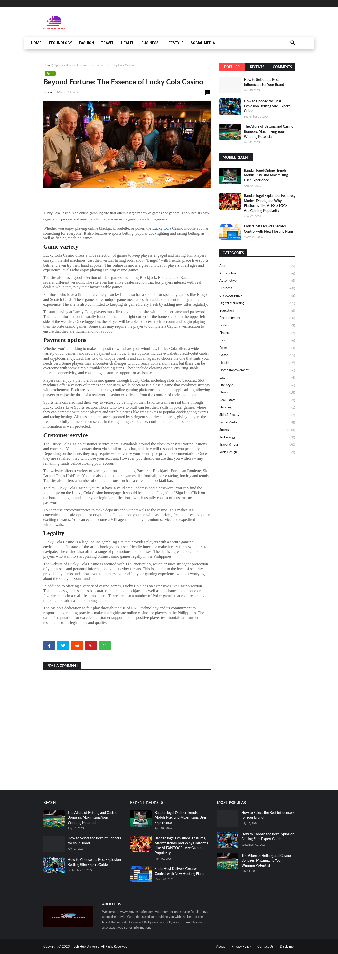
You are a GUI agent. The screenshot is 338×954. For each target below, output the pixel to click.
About (220, 946)
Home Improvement (257, 370)
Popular (232, 67)
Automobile (257, 273)
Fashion (86, 43)
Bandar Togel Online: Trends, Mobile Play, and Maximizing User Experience (266, 175)
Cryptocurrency (257, 295)
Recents (257, 67)
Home (36, 43)
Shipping (257, 407)
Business (150, 43)
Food (257, 340)
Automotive (257, 280)
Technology (60, 43)
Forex (257, 348)
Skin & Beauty (257, 415)
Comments (282, 67)
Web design (257, 452)
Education (257, 310)
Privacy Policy (241, 946)
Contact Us (265, 946)
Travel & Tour (257, 444)
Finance (257, 333)
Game (257, 355)
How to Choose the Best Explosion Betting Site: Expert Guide (267, 106)
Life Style (257, 385)
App (257, 266)
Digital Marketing (257, 303)
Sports (58, 65)
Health (127, 43)
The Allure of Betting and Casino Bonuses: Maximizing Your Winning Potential (268, 131)
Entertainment (257, 318)
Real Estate (257, 400)
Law (257, 377)
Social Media (203, 43)
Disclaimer (287, 946)
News (257, 392)
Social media (257, 422)
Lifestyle (174, 43)
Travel (107, 43)
